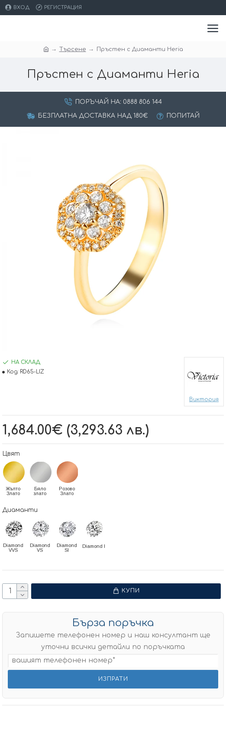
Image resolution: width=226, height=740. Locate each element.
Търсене (72, 49)
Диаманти (20, 510)
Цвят (11, 453)
